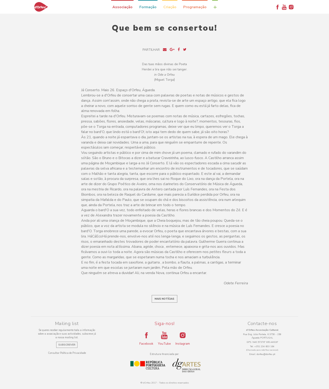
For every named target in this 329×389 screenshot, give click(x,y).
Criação (169, 7)
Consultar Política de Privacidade (67, 353)
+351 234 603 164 (264, 346)
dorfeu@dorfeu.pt (266, 354)
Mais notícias (164, 299)
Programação (195, 7)
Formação (148, 7)
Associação (122, 7)
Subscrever (66, 344)
